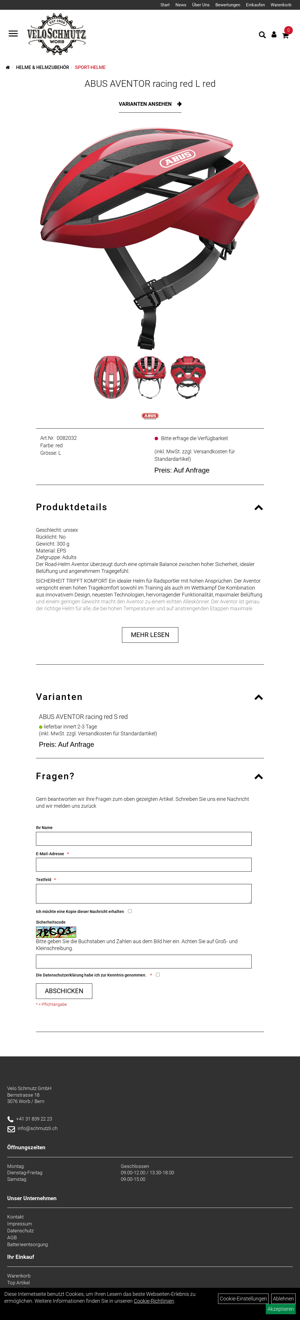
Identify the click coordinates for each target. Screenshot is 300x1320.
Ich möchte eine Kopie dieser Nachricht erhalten (80, 911)
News (180, 4)
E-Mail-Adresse (50, 853)
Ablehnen (283, 1299)
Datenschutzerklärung (63, 975)
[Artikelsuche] (262, 36)
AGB (12, 1237)
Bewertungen (227, 4)
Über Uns (201, 4)
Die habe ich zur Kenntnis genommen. (91, 975)
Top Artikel (18, 1283)
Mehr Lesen (150, 634)
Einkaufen (255, 4)
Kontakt (15, 1217)
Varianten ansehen (146, 104)
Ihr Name (44, 827)
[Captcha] (144, 961)
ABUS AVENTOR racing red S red (83, 716)
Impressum (19, 1224)
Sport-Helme (90, 67)
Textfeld (43, 879)
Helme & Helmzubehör (42, 67)
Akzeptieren (280, 1309)
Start (165, 4)
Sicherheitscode (51, 922)
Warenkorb (281, 4)
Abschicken (64, 991)
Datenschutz (20, 1230)
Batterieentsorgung (27, 1244)
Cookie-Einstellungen (243, 1299)
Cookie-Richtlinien (154, 1301)
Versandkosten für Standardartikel (116, 733)
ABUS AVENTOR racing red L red (150, 83)
